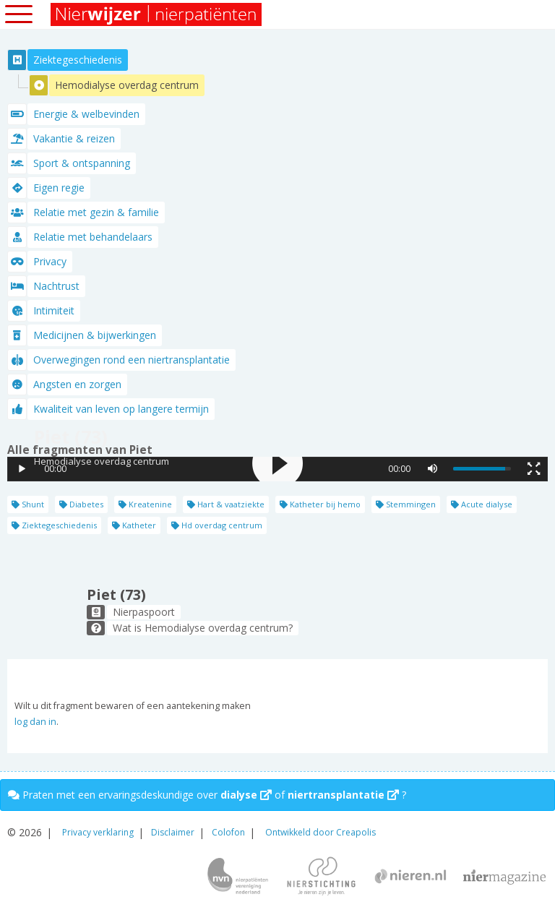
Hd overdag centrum (216, 525)
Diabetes (81, 504)
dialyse (246, 795)
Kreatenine (145, 504)
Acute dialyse (481, 504)
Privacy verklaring (98, 832)
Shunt (28, 504)
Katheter (134, 525)
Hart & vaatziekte (225, 504)
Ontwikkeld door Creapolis (320, 832)
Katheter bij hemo (320, 504)
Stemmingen (406, 504)
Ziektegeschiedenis (54, 525)
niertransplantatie (343, 795)
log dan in (35, 722)
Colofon (228, 832)
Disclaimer (172, 832)
